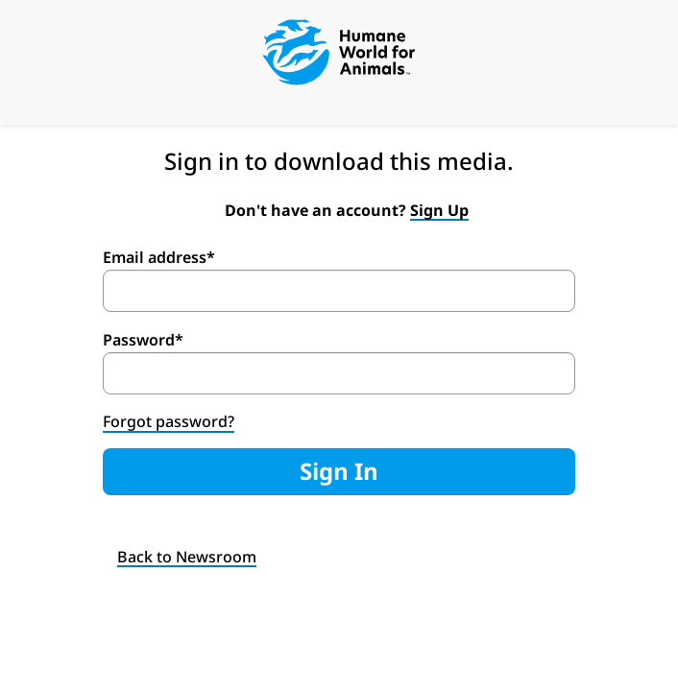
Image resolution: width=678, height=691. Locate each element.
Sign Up (439, 210)
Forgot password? (168, 421)
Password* (143, 339)
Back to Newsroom (186, 556)
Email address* (159, 257)
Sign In (339, 471)
